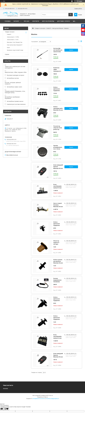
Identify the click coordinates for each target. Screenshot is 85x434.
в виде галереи (78, 41)
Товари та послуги (40, 28)
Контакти (35, 21)
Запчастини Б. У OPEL (13, 37)
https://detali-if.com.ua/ (12, 155)
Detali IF (48, 28)
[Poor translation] (6, 408)
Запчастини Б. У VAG (12, 39)
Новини (7, 54)
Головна (7, 21)
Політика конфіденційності (52, 398)
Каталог (16, 21)
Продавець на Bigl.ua (42, 397)
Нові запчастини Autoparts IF (14, 45)
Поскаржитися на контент (39, 398)
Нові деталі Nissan (57, 28)
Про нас (26, 21)
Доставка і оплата (63, 21)
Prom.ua (51, 395)
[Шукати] (70, 14)
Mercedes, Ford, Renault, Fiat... (15, 42)
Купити (71, 50)
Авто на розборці (48, 21)
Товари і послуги (9, 32)
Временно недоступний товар (15, 50)
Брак (8, 47)
